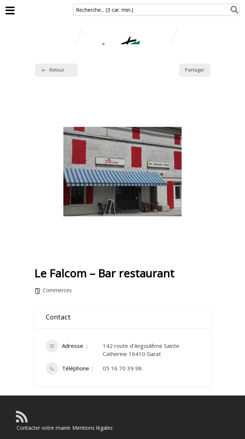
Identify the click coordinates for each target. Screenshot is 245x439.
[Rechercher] (233, 9)
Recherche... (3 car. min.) (104, 9)
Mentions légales (92, 427)
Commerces (57, 290)
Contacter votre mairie (43, 427)
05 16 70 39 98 (122, 368)
